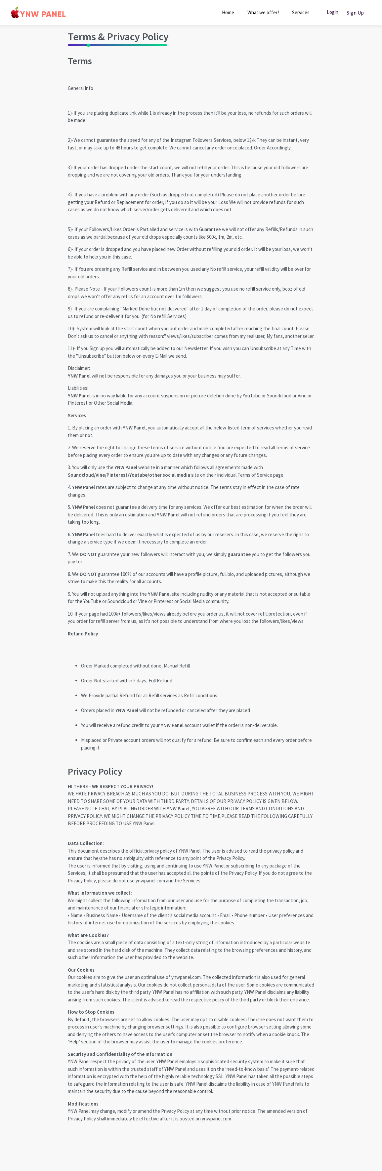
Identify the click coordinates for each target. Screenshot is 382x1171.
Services (301, 12)
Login (332, 12)
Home (228, 12)
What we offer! (263, 12)
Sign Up (355, 12)
